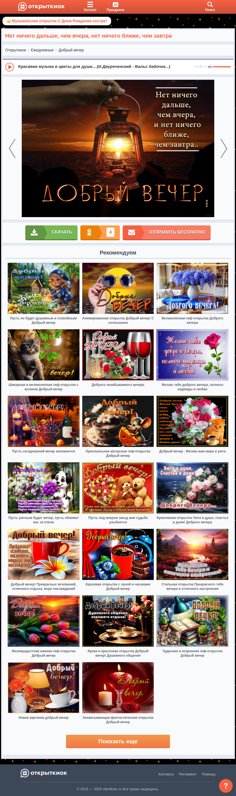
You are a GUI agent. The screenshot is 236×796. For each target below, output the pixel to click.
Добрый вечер (71, 50)
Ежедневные (42, 50)
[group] (118, 66)
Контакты (166, 774)
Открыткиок (15, 50)
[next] (224, 148)
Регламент (188, 774)
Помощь (209, 774)
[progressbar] (222, 67)
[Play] (9, 67)
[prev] (12, 148)
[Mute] (210, 67)
